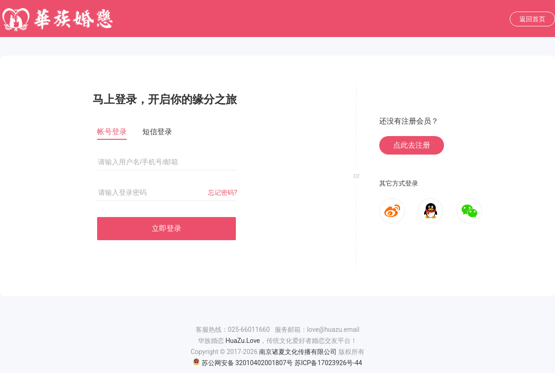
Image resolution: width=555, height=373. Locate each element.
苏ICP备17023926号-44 (328, 363)
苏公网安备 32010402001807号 (243, 363)
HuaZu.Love (242, 340)
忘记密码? (222, 192)
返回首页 (532, 19)
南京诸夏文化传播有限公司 (298, 351)
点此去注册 (411, 145)
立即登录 (166, 228)
